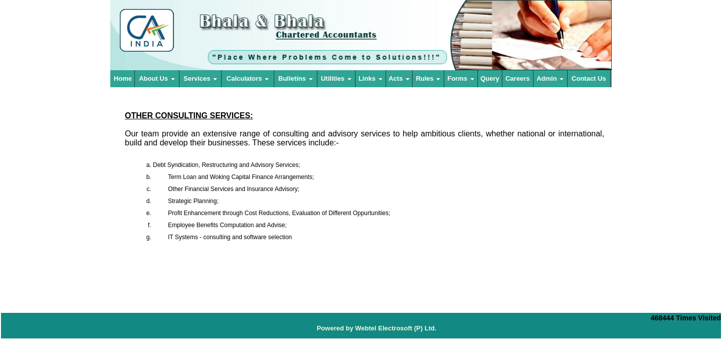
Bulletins (295, 78)
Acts (399, 78)
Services (200, 78)
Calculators (248, 78)
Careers (517, 78)
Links (370, 78)
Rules (428, 78)
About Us (156, 78)
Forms (460, 78)
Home (123, 78)
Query (489, 78)
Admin (550, 78)
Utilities (336, 78)
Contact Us (589, 78)
